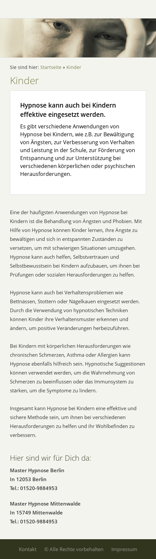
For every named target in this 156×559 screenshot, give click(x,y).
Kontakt (27, 549)
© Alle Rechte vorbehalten (73, 549)
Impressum (124, 549)
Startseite (50, 67)
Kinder (73, 67)
